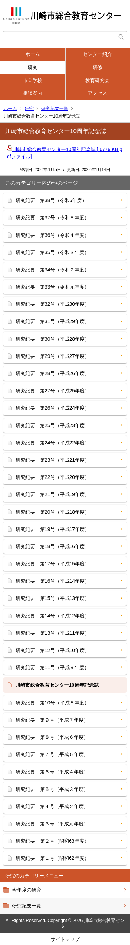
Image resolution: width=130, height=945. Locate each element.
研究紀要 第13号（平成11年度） (52, 633)
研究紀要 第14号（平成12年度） (52, 616)
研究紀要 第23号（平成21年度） (52, 460)
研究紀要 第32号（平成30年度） (52, 304)
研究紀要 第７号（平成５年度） (52, 754)
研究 (32, 67)
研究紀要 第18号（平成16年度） (52, 546)
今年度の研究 (26, 890)
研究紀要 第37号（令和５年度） (52, 217)
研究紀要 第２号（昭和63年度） (52, 841)
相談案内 (32, 93)
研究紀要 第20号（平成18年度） (52, 512)
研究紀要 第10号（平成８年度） (52, 702)
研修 (97, 67)
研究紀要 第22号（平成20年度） (52, 477)
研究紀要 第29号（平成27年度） (52, 356)
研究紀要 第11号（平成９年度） (52, 667)
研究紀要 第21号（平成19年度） (52, 494)
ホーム (32, 54)
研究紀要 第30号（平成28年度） (52, 339)
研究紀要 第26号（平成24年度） (52, 408)
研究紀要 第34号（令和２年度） (52, 269)
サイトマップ (65, 939)
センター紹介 (97, 54)
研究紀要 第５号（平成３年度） (52, 789)
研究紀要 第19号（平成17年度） (52, 529)
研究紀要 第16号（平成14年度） (52, 581)
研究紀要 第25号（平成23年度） (52, 425)
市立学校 (32, 80)
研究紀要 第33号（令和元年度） (52, 287)
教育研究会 (97, 80)
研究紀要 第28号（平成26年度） (52, 373)
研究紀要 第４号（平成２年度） (52, 806)
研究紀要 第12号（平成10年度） (52, 650)
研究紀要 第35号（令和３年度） (52, 252)
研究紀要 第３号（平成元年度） (52, 823)
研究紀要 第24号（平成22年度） (52, 442)
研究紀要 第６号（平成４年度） (52, 771)
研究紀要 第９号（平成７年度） (52, 720)
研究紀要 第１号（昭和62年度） (52, 858)
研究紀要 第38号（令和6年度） (51, 200)
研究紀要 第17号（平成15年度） (52, 563)
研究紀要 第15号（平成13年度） (52, 598)
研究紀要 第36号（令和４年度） (52, 235)
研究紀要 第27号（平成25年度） (52, 390)
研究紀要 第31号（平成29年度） (52, 321)
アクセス (97, 93)
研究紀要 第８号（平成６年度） (52, 737)
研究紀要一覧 (54, 108)
